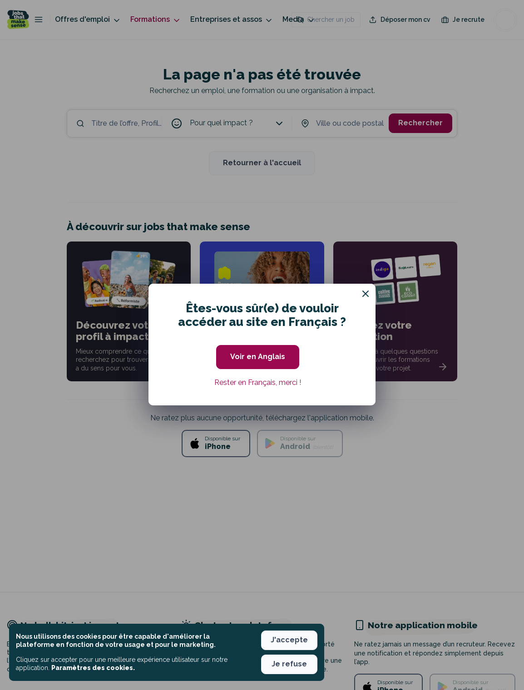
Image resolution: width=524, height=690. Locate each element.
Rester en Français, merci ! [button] (257, 382)
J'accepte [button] (289, 640)
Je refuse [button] (289, 664)
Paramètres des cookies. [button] (93, 667)
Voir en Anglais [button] (257, 356)
